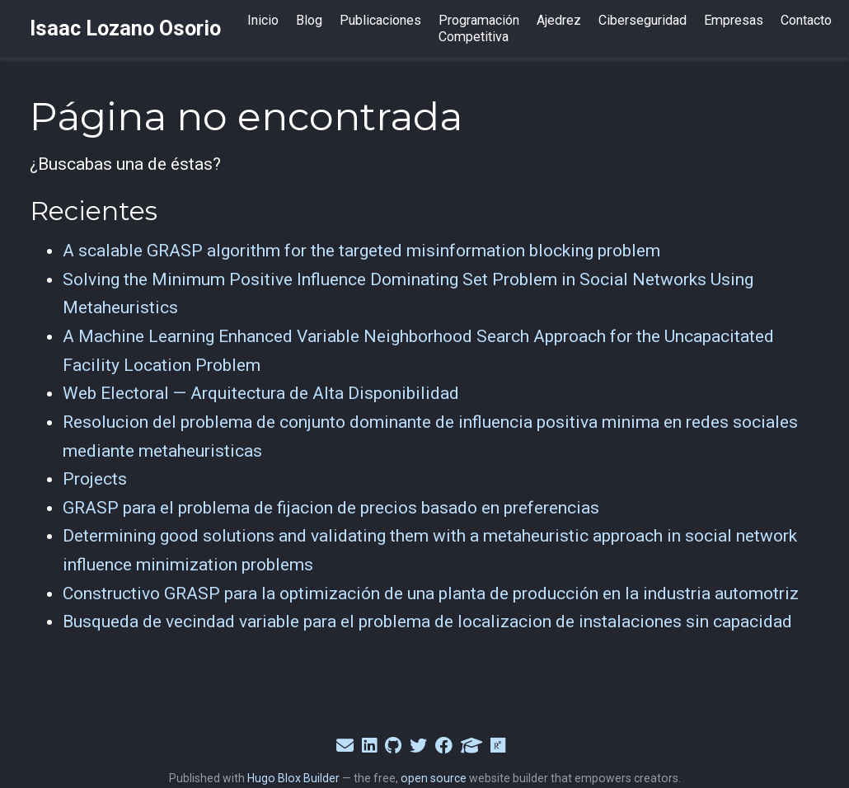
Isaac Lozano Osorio (125, 28)
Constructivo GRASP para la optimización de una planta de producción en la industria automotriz (431, 593)
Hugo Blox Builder (293, 778)
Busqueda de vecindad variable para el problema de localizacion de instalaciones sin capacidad (427, 621)
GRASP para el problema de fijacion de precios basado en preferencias (331, 508)
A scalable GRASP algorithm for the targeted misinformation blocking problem (361, 250)
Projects (95, 479)
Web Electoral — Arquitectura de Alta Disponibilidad (261, 393)
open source (434, 778)
